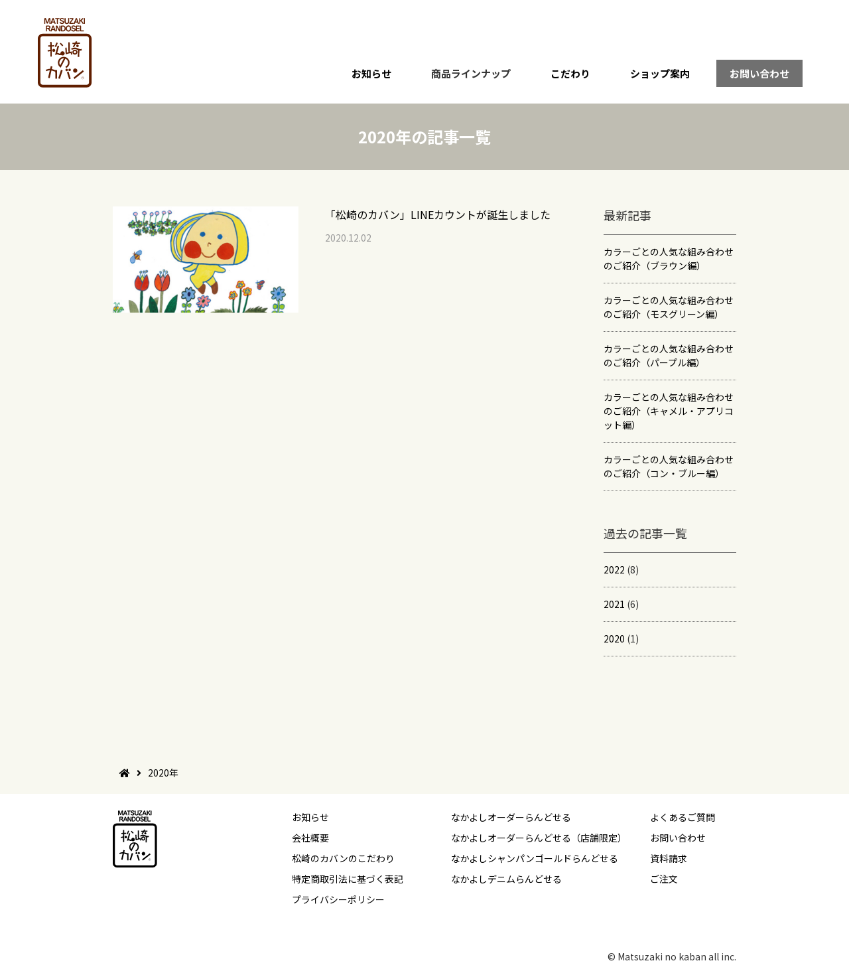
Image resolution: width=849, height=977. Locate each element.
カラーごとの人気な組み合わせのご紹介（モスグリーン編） (669, 307)
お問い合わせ (759, 73)
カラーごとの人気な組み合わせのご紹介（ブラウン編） (669, 258)
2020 (614, 638)
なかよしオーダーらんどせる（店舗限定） (539, 837)
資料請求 (668, 858)
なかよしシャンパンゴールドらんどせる (534, 858)
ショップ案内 (660, 73)
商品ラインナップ (471, 73)
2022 (614, 569)
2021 (614, 604)
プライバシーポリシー (338, 899)
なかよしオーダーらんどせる (511, 817)
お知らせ (371, 73)
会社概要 (310, 837)
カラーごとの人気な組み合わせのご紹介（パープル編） (669, 355)
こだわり (570, 73)
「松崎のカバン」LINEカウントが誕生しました (438, 214)
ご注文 (664, 878)
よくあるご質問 (682, 817)
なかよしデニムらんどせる (506, 878)
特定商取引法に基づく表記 (347, 878)
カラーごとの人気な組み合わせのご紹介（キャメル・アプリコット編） (669, 410)
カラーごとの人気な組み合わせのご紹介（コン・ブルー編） (669, 466)
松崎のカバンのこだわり (343, 858)
